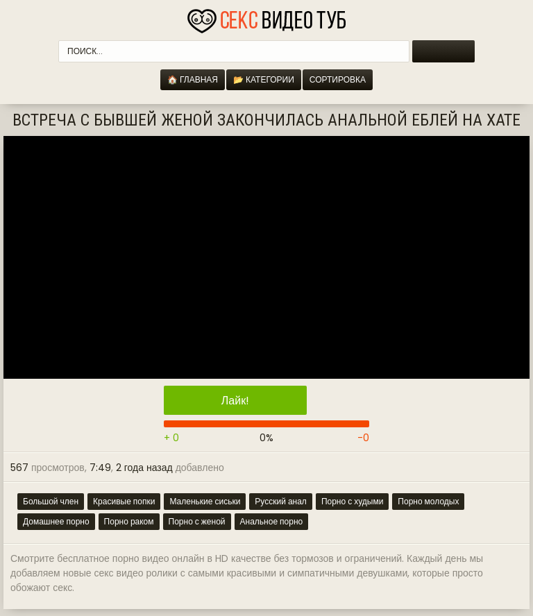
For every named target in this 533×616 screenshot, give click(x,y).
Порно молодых (428, 501)
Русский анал (281, 501)
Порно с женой (197, 521)
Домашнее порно (56, 521)
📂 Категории (263, 79)
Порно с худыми (352, 501)
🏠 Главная (192, 79)
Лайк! (235, 401)
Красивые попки (124, 501)
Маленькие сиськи (204, 501)
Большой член (50, 501)
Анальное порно (271, 521)
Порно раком (129, 521)
